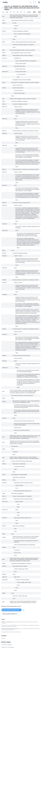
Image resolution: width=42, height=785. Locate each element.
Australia (29, 12)
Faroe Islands (39, 12)
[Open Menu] (39, 2)
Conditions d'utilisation (6, 644)
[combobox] (30, 2)
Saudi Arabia (34, 12)
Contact (3, 638)
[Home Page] (8, 2)
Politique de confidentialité (7, 647)
